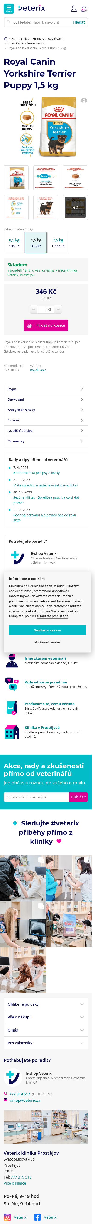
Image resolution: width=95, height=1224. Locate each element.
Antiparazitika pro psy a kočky (36, 473)
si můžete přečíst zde (52, 616)
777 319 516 (21, 1161)
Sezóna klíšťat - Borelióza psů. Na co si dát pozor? (46, 500)
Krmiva (24, 38)
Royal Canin (56, 38)
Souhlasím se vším (47, 630)
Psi (13, 38)
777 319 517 (17, 1078)
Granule (38, 38)
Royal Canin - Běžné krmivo (26, 43)
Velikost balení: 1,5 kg (18, 229)
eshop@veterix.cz (22, 1084)
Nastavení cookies (47, 642)
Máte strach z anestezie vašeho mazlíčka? (45, 485)
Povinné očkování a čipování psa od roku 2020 (44, 517)
